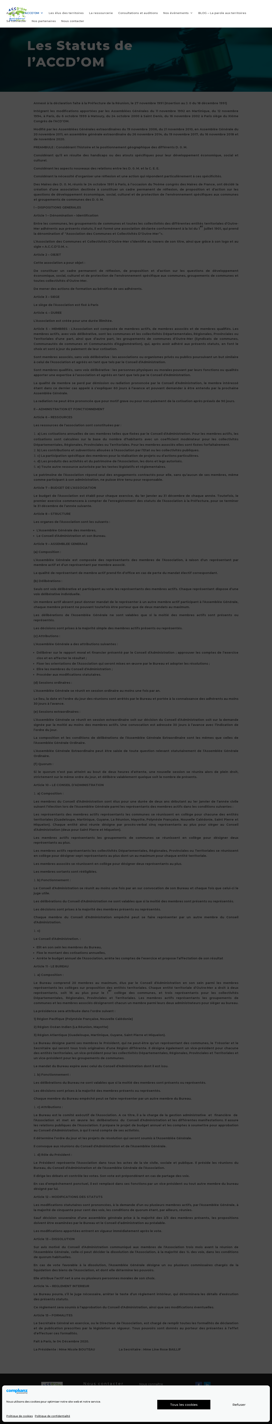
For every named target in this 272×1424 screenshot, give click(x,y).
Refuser (239, 1405)
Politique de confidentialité (52, 1416)
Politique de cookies (19, 1416)
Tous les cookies (184, 1405)
